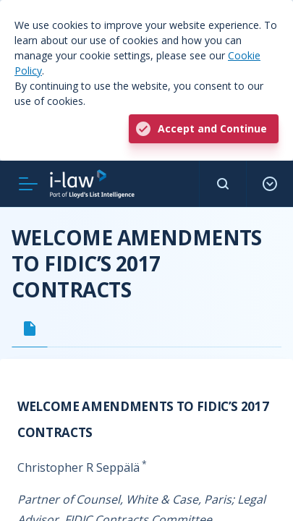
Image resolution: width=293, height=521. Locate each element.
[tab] (30, 328)
